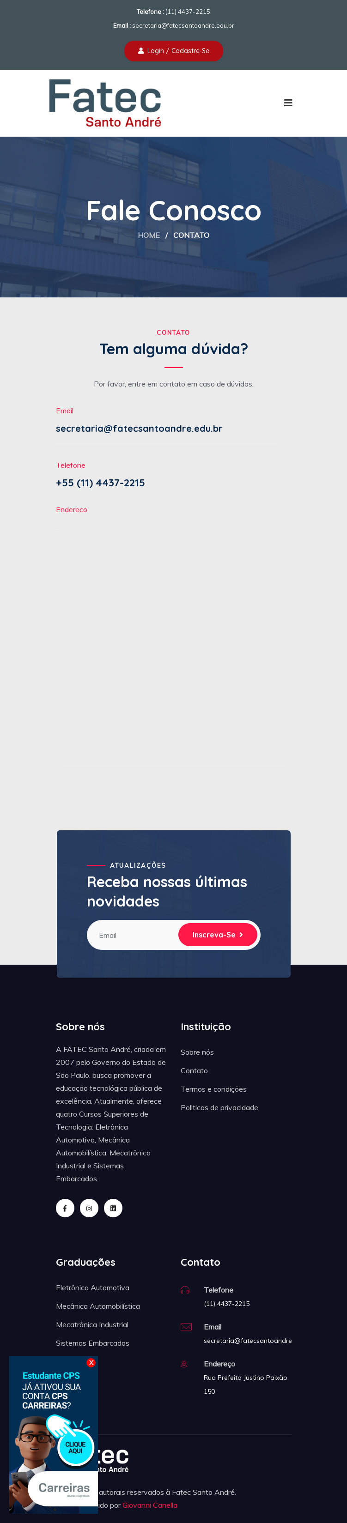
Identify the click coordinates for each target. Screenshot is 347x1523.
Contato (194, 1070)
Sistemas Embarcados (92, 1343)
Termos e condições (214, 1089)
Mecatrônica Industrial (92, 1324)
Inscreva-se (218, 934)
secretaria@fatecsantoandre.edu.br (183, 25)
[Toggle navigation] (288, 103)
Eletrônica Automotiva (92, 1287)
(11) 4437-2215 (187, 11)
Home (149, 235)
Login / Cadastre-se (173, 51)
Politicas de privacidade (219, 1107)
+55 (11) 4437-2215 (100, 482)
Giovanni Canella (149, 1505)
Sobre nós (197, 1052)
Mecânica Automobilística (98, 1306)
